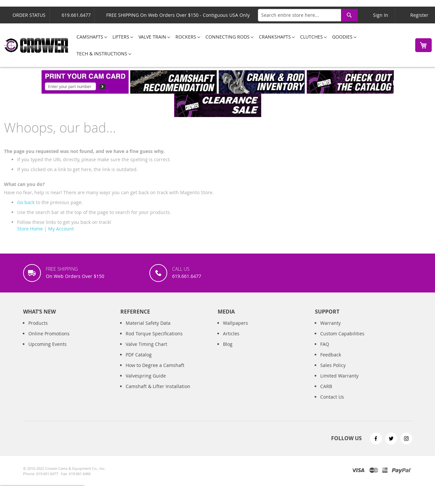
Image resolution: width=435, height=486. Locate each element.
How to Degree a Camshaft (155, 365)
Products (38, 323)
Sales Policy (333, 365)
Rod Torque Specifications (154, 333)
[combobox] (307, 15)
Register (419, 15)
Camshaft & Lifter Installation (158, 386)
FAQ (324, 344)
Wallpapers (235, 323)
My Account (61, 229)
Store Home (30, 229)
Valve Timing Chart (146, 344)
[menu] (240, 45)
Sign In (380, 15)
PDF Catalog (139, 354)
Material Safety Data (148, 323)
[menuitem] (90, 37)
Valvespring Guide (146, 376)
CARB (326, 386)
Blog (228, 344)
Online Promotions (49, 333)
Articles (231, 333)
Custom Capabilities (342, 333)
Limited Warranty (339, 376)
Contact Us (332, 397)
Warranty (330, 323)
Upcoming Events (47, 344)
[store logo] (36, 45)
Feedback (330, 354)
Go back (26, 202)
